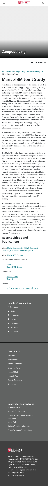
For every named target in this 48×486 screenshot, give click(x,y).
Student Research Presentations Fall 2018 (22, 288)
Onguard (10, 264)
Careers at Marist (14, 368)
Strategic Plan (13, 376)
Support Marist (13, 372)
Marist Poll (12, 422)
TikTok (13, 319)
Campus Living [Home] (20, 72)
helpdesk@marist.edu (16, 475)
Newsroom (12, 384)
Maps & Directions (15, 363)
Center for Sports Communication (21, 430)
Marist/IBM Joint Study (16, 411)
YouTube (14, 327)
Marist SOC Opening (15, 255)
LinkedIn (14, 323)
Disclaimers (25, 464)
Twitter (13, 311)
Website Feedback (15, 380)
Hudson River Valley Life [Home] (35, 72)
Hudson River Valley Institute (19, 426)
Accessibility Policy (21, 467)
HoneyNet (10, 279)
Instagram (15, 315)
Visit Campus (13, 359)
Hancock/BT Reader (14, 267)
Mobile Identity (12, 276)
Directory (11, 355)
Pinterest (14, 331)
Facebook (14, 307)
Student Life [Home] (10, 72)
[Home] (3, 72)
